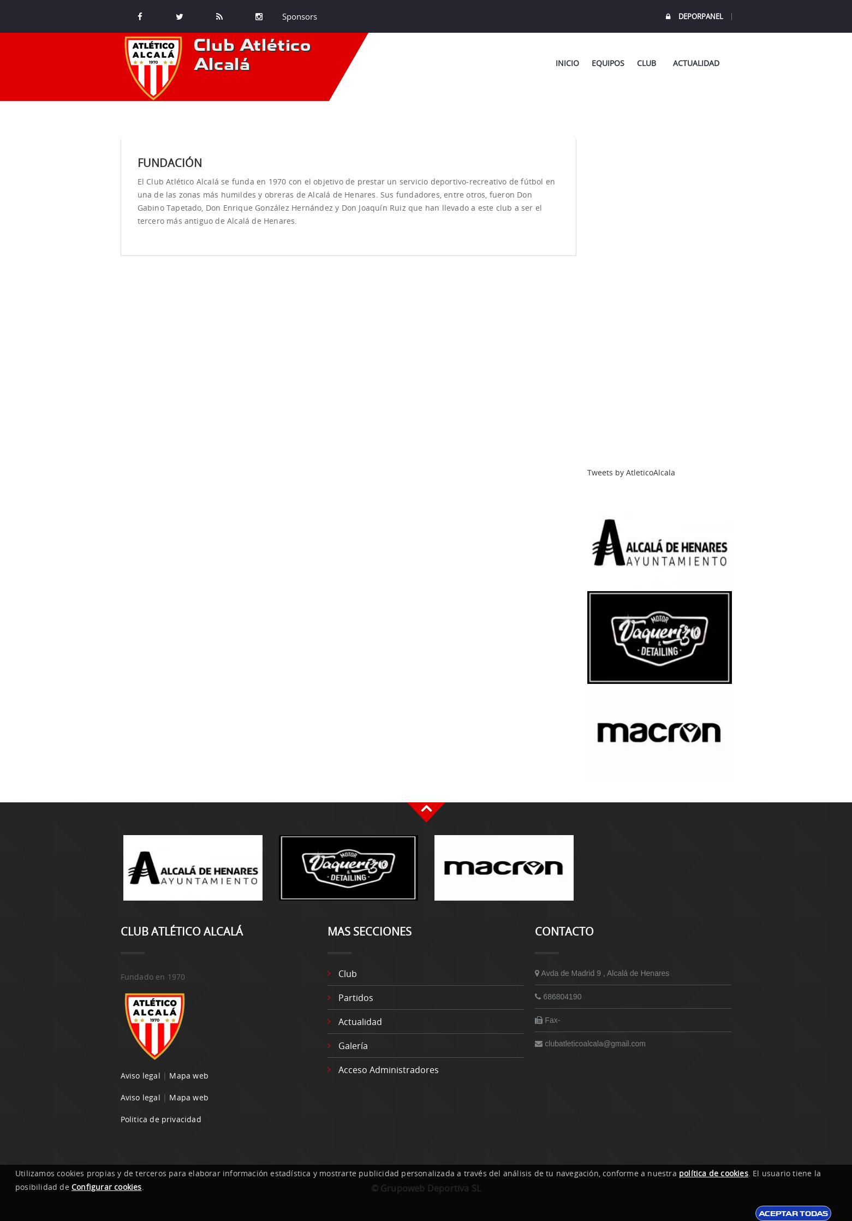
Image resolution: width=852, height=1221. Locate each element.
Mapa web (188, 1075)
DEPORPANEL (694, 16)
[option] (193, 873)
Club (648, 63)
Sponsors (298, 16)
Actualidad (696, 63)
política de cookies (713, 1173)
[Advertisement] (659, 303)
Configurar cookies (107, 1187)
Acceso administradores (388, 1070)
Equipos (608, 63)
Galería (353, 1046)
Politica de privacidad (161, 1119)
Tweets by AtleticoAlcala (631, 472)
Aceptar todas (793, 1213)
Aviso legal (140, 1075)
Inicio (567, 63)
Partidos (355, 998)
